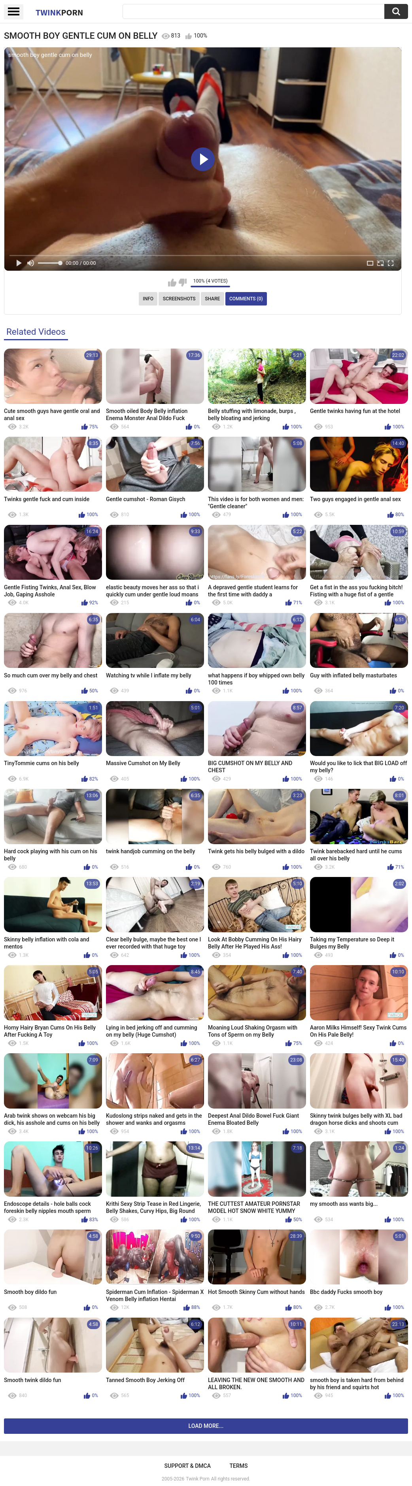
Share (212, 299)
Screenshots (179, 299)
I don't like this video (182, 283)
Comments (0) (246, 299)
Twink (59, 12)
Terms (238, 1466)
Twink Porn (197, 1479)
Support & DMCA (187, 1466)
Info (148, 299)
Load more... (206, 1426)
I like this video (172, 283)
